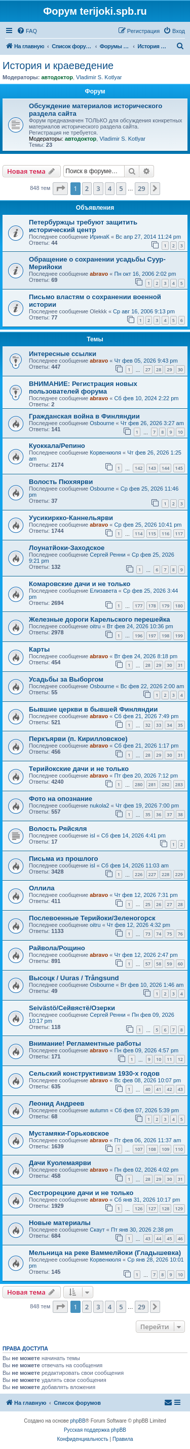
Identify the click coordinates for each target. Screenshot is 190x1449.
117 (179, 533)
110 (179, 1149)
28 (158, 369)
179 (165, 605)
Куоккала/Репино (57, 445)
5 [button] (121, 188)
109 (165, 1149)
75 (169, 933)
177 (138, 605)
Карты (39, 649)
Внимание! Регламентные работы (85, 1043)
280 (138, 784)
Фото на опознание (60, 798)
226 (138, 874)
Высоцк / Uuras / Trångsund (74, 978)
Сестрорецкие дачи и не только (81, 1193)
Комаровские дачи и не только (79, 584)
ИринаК (99, 237)
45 (169, 1238)
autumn (99, 1110)
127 (152, 1208)
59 (169, 963)
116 (165, 533)
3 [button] (98, 188)
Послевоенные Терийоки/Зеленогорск (92, 918)
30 (180, 369)
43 (180, 1089)
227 (152, 874)
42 (169, 1089)
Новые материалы (60, 1223)
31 (180, 665)
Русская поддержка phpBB (95, 1430)
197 (152, 635)
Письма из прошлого (63, 858)
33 (158, 725)
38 (180, 814)
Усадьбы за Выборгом (66, 679)
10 (180, 432)
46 (180, 1238)
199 (179, 635)
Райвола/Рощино (57, 948)
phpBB (78, 1421)
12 (180, 1059)
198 (165, 635)
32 (147, 725)
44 (158, 1238)
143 (152, 468)
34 (169, 725)
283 (179, 784)
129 (179, 1208)
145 (179, 468)
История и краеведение (58, 65)
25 (147, 904)
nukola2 (99, 805)
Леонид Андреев (56, 1103)
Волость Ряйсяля (58, 828)
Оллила (42, 888)
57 (147, 963)
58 (158, 963)
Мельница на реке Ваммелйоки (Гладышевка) (105, 1253)
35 (180, 725)
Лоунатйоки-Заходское (66, 548)
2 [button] (87, 188)
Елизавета (103, 591)
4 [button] (109, 188)
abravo (99, 274)
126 (138, 1208)
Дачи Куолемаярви (60, 1163)
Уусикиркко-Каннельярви (71, 518)
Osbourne (102, 423)
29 (169, 369)
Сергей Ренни (108, 555)
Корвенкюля (105, 452)
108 (152, 1149)
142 (138, 468)
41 (158, 1089)
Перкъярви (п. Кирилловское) (78, 739)
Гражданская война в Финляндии (84, 416)
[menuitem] (27, 31)
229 (179, 874)
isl (92, 835)
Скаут (97, 1230)
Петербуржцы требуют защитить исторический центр (83, 226)
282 (165, 784)
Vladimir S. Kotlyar (99, 77)
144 (165, 468)
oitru (95, 626)
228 (165, 874)
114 (138, 533)
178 (152, 605)
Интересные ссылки (62, 354)
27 (147, 369)
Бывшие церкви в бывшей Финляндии (93, 709)
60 (180, 963)
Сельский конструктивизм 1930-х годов (94, 1073)
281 (152, 784)
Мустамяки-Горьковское (69, 1133)
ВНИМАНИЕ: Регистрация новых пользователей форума (83, 387)
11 (169, 1059)
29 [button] (141, 188)
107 (138, 1149)
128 (165, 1208)
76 (180, 933)
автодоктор (56, 77)
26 (158, 904)
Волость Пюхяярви (61, 482)
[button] (60, 188)
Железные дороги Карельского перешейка (99, 619)
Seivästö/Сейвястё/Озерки (72, 1008)
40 (147, 1089)
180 (179, 605)
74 (158, 933)
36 (158, 814)
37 (169, 814)
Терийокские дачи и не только (79, 768)
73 (147, 933)
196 (138, 635)
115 (152, 533)
